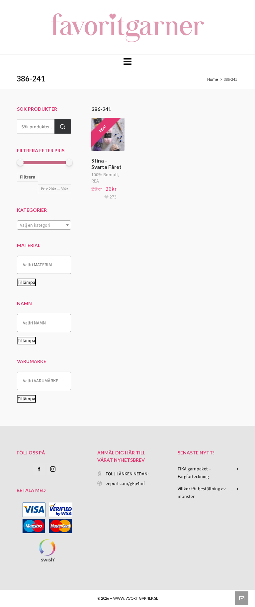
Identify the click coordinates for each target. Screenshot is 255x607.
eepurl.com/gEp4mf (125, 483)
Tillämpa (26, 282)
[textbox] (44, 225)
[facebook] (39, 469)
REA (95, 181)
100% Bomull (104, 175)
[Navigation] (127, 62)
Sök (62, 126)
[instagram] (53, 469)
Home (212, 79)
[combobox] (44, 225)
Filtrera (27, 177)
